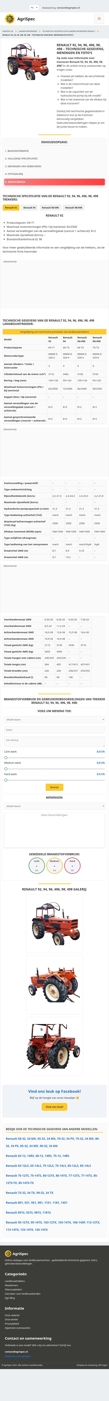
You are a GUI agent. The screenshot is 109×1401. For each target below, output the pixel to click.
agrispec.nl (7, 31)
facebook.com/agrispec (18, 1356)
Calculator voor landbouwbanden (22, 1293)
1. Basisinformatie (17, 150)
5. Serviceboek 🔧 (17, 182)
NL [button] (32, 7)
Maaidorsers (11, 1285)
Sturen (54, 787)
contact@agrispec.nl (68, 7)
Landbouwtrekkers (28, 31)
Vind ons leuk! (54, 1107)
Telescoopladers (13, 1289)
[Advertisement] (54, 286)
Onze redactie (12, 1315)
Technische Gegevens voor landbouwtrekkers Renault (68, 31)
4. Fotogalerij (14, 173)
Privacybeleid (12, 1323)
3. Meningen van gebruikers (23, 166)
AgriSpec (26, 19)
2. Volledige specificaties (21, 158)
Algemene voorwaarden (17, 1327)
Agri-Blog (10, 1297)
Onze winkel (11, 1319)
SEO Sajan (102, 1365)
